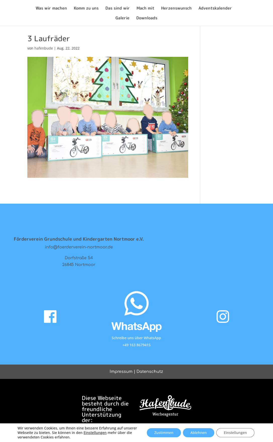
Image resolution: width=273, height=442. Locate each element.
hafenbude (43, 48)
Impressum (121, 371)
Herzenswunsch (176, 8)
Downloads (146, 18)
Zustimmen (163, 432)
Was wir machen (51, 8)
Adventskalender (215, 8)
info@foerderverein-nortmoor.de (79, 247)
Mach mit (145, 8)
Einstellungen (95, 432)
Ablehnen (198, 432)
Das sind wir (117, 8)
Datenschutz (149, 371)
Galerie (122, 18)
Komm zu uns (86, 8)
